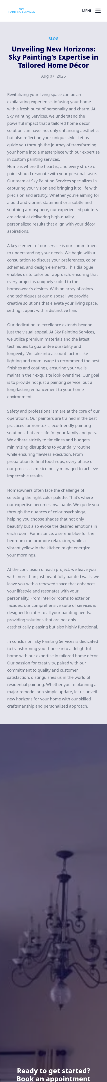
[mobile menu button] (98, 10)
